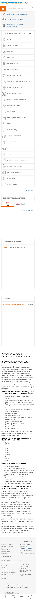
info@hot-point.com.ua (27, 553)
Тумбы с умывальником (24, 563)
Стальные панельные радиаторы (26, 567)
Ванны (21, 560)
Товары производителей (14, 198)
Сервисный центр (7, 546)
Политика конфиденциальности (17, 584)
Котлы (5, 247)
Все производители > (26, 210)
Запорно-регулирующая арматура (13, 304)
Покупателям (5, 551)
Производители (6, 549)
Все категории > (28, 190)
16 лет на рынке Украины (15, 19)
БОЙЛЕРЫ (4, 565)
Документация (6, 556)
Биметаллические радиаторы (25, 571)
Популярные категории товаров (17, 33)
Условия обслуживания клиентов (17, 588)
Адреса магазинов (7, 544)
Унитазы (4, 570)
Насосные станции (7, 574)
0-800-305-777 (25, 548)
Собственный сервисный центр (17, 14)
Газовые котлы (6, 560)
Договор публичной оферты (17, 586)
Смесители (4, 567)
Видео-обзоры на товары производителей (15, 25)
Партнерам (4, 554)
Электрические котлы (8, 563)
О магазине (5, 542)
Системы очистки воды (17, 247)
